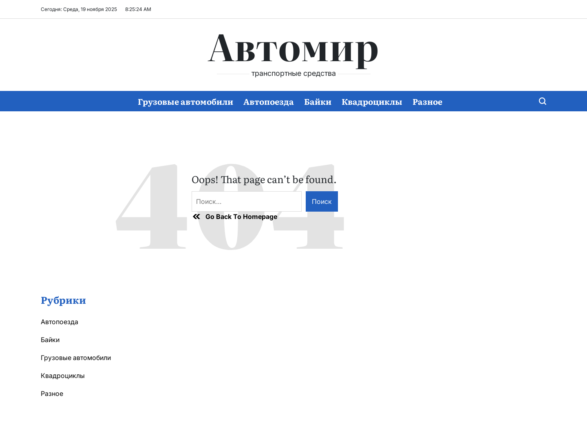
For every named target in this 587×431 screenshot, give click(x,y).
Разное (427, 101)
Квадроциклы (372, 101)
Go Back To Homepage (234, 216)
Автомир (293, 45)
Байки (317, 101)
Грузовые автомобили (185, 101)
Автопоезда (268, 101)
